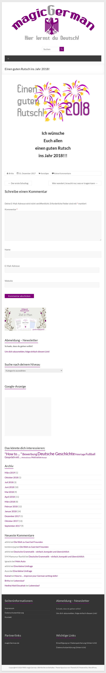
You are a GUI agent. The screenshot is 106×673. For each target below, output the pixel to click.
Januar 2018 (11, 511)
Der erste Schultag (18, 183)
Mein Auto (20, 561)
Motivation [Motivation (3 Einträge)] (36, 457)
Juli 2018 (9, 482)
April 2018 (10, 496)
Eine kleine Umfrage (23, 566)
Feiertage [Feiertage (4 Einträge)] (80, 454)
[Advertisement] (28, 416)
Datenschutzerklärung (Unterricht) (71, 647)
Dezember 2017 (12, 516)
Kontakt (8, 617)
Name (7, 249)
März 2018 (10, 501)
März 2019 (10, 472)
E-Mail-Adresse (12, 266)
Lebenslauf (19, 580)
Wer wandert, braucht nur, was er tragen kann (75, 183)
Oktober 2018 (11, 477)
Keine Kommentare (62, 173)
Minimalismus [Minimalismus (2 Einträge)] (26, 457)
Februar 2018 (11, 506)
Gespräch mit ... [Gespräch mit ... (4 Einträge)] (13, 457)
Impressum (9, 608)
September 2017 (12, 525)
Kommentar (11, 209)
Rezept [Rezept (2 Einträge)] (44, 457)
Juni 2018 (9, 487)
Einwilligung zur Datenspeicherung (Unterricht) (76, 643)
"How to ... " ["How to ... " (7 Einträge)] (13, 454)
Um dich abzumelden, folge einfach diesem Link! (27, 351)
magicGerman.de (12, 643)
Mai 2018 (9, 492)
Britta (11, 173)
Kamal (8, 575)
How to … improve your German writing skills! (36, 575)
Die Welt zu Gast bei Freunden (28, 542)
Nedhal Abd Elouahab (15, 585)
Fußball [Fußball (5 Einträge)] (90, 454)
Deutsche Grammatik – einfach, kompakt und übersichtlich (41, 551)
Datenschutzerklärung (14, 613)
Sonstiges (45, 173)
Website (9, 280)
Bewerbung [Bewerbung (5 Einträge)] (29, 454)
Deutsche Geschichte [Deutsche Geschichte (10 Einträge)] (56, 453)
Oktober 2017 (11, 521)
